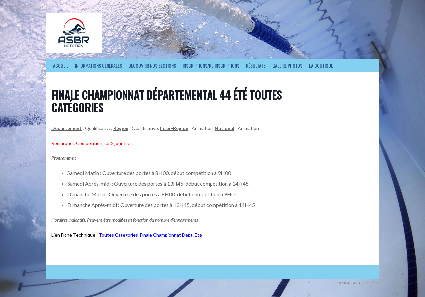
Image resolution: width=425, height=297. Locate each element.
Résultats (256, 65)
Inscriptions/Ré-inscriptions (211, 65)
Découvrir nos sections (152, 65)
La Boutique (321, 65)
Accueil (60, 65)
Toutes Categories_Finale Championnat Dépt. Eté (150, 235)
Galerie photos (287, 65)
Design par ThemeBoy (358, 283)
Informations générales (98, 65)
